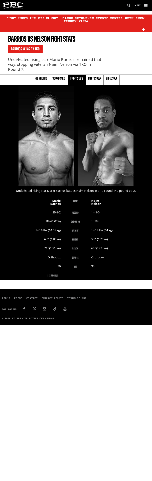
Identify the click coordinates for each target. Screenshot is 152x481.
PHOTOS (94, 80)
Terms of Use (77, 298)
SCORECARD (58, 80)
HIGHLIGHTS (41, 80)
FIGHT (76, 80)
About (6, 298)
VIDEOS (111, 80)
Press (18, 298)
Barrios (17, 39)
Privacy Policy (52, 298)
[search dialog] (129, 5)
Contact (32, 298)
